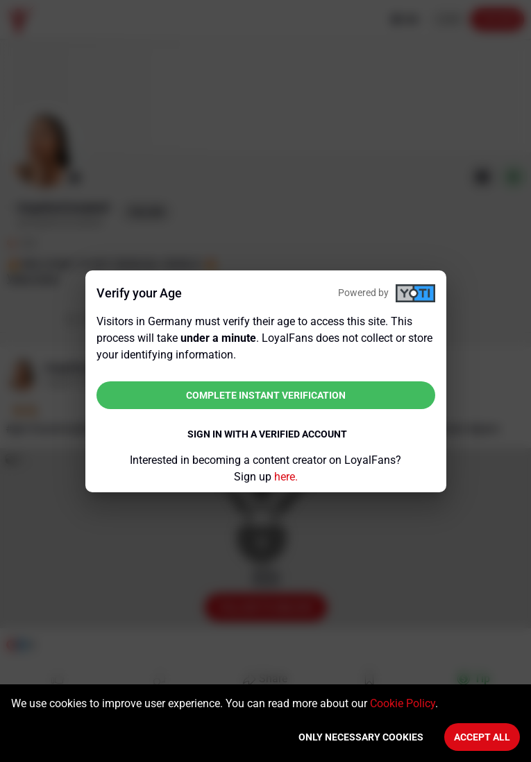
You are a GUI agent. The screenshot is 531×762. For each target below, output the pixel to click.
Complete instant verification (266, 395)
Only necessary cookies (360, 737)
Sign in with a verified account (267, 434)
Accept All (482, 737)
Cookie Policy (402, 703)
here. (286, 476)
